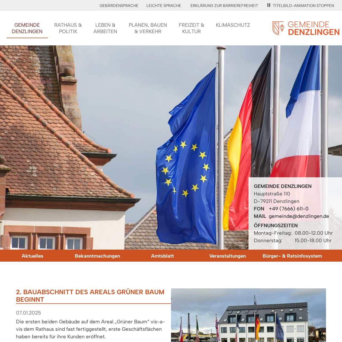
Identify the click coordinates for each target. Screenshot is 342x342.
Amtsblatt (162, 256)
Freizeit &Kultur (191, 28)
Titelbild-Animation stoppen (300, 5)
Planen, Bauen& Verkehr (148, 28)
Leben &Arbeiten (105, 28)
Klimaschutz (233, 25)
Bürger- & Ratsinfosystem (292, 256)
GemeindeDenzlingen (27, 28)
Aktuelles (32, 256)
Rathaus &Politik (68, 28)
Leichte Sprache (163, 5)
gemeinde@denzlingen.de (299, 216)
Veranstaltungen (227, 256)
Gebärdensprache (119, 5)
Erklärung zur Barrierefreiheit (224, 5)
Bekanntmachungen (97, 256)
